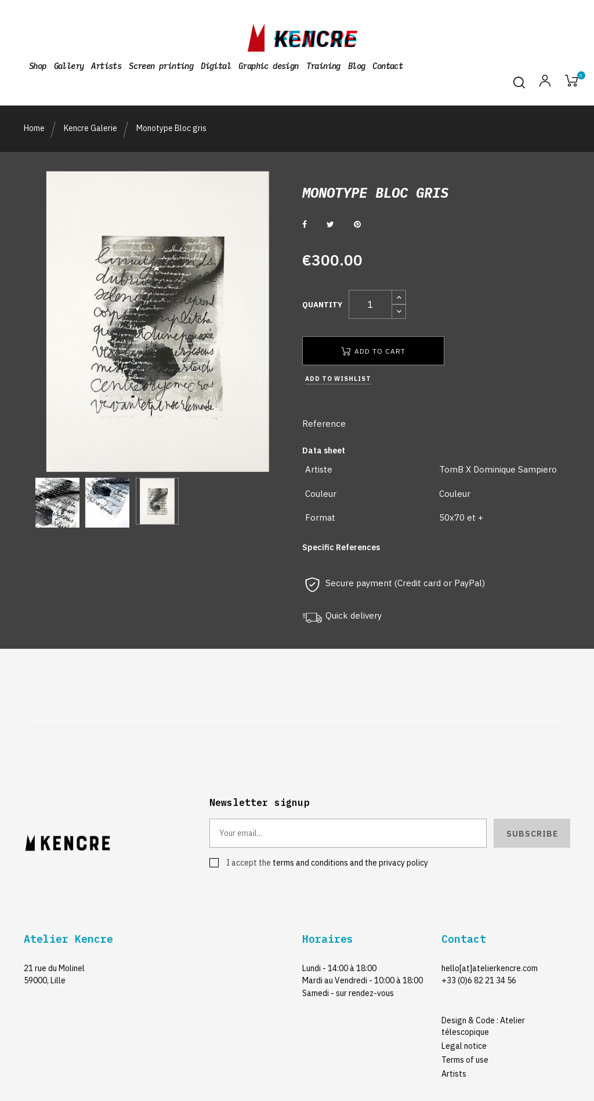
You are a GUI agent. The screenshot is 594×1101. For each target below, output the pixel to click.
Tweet (330, 224)
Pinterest (357, 224)
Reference (324, 423)
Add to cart (373, 351)
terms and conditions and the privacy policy (350, 862)
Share (304, 224)
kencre (315, 35)
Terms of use (464, 1060)
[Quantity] (370, 304)
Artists (453, 1074)
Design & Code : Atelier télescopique (483, 1026)
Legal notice (464, 1046)
